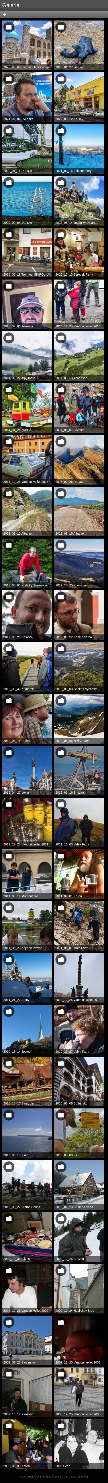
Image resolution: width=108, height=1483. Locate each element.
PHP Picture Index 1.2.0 (51, 1477)
